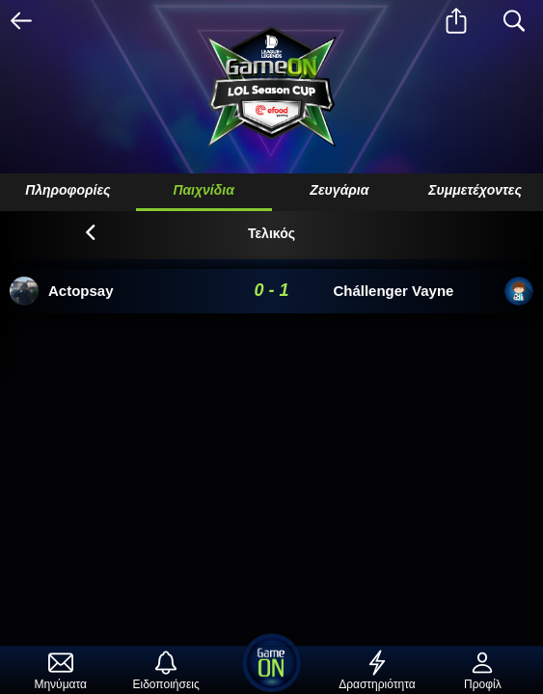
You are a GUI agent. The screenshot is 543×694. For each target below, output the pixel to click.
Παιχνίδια (203, 190)
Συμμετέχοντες (475, 190)
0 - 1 (271, 290)
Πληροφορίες (67, 190)
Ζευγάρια (339, 190)
